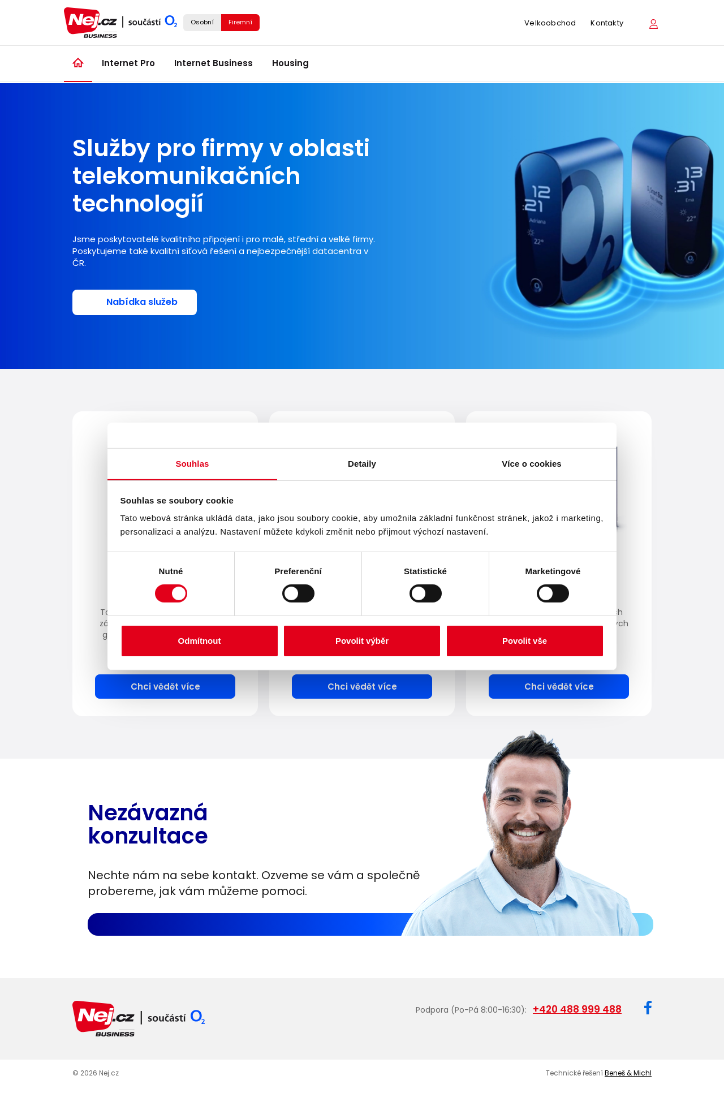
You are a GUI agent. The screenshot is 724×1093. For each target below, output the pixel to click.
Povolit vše (524, 641)
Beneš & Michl (628, 1072)
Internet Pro (128, 65)
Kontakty (607, 24)
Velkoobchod (550, 24)
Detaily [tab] (362, 463)
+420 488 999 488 (577, 1008)
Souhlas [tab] (192, 463)
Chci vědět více (165, 686)
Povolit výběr (362, 641)
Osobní (202, 23)
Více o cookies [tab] (532, 463)
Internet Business (213, 65)
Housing (290, 65)
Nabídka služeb (142, 301)
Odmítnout (199, 641)
